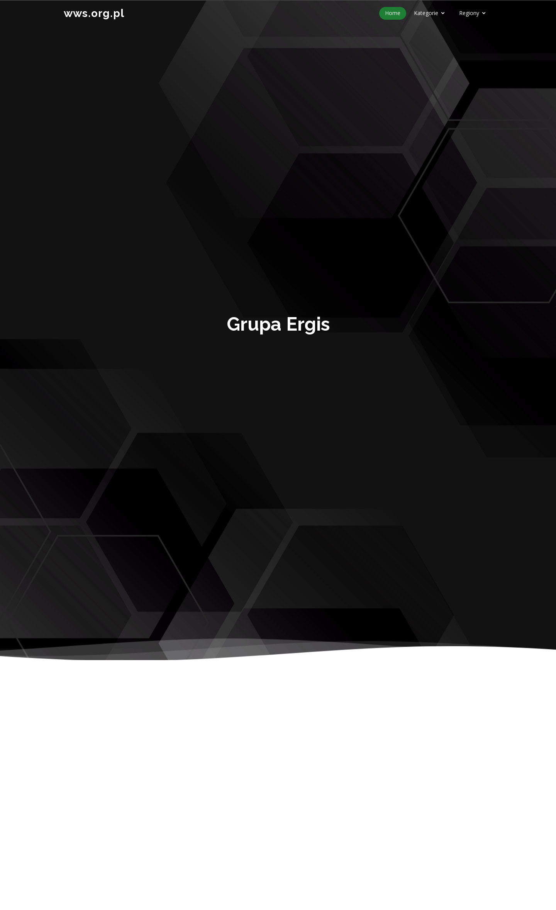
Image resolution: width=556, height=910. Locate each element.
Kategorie (426, 13)
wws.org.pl (94, 13)
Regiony (469, 13)
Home (392, 13)
